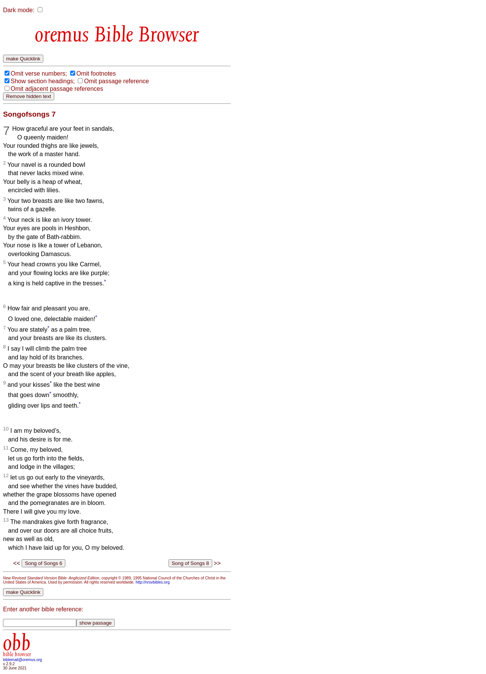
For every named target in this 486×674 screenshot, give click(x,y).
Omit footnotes (96, 73)
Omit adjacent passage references (57, 88)
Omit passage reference (116, 81)
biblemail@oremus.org (22, 660)
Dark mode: (19, 10)
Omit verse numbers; (39, 73)
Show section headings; (43, 81)
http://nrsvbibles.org (152, 582)
